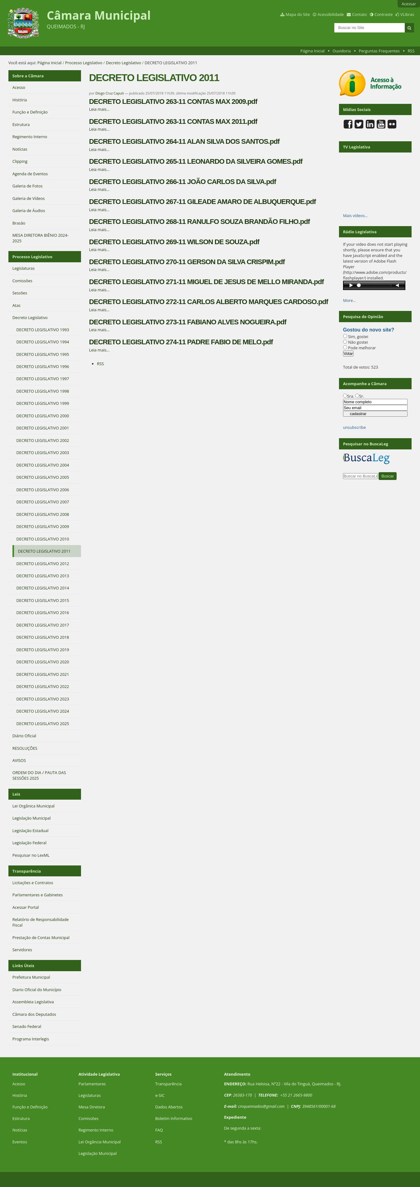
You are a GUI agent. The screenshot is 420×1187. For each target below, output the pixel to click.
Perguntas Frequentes (379, 51)
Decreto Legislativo (123, 62)
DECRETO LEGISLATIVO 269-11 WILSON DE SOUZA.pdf (174, 242)
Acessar (409, 4)
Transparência (26, 871)
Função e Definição (30, 1107)
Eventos (19, 1142)
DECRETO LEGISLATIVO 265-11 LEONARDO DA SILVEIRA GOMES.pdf (196, 161)
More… (349, 300)
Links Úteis (23, 965)
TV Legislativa (356, 147)
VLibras (407, 14)
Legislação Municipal (98, 1153)
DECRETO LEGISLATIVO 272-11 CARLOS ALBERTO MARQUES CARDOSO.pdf (208, 302)
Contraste (384, 14)
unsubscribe (354, 427)
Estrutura (21, 1118)
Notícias (19, 1130)
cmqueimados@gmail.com (261, 1106)
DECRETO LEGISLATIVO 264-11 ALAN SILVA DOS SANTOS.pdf (184, 141)
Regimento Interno (96, 1130)
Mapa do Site (298, 14)
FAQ (159, 1130)
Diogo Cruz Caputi (109, 93)
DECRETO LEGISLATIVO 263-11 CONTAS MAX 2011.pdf (173, 121)
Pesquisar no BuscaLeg (365, 444)
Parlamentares (92, 1084)
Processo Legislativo (84, 62)
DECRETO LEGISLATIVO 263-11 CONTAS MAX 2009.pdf (173, 101)
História (19, 1095)
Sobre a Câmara (28, 76)
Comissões (88, 1118)
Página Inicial (312, 51)
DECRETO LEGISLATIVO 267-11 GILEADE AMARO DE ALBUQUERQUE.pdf (202, 202)
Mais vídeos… (355, 215)
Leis (16, 794)
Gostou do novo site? (368, 329)
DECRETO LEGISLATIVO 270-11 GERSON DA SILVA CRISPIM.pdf (187, 262)
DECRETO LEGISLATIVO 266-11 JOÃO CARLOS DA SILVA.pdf (182, 182)
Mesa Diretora (92, 1107)
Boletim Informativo (173, 1118)
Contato (359, 14)
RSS (411, 51)
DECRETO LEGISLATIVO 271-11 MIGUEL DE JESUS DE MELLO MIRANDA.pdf (206, 282)
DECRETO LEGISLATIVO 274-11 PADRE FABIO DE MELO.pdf (181, 342)
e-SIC (160, 1095)
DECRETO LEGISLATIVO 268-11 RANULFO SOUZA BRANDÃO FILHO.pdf (199, 221)
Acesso (18, 1084)
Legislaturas (90, 1095)
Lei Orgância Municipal (100, 1142)
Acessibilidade (330, 14)
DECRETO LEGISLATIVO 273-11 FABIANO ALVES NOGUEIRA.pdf (187, 322)
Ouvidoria (341, 51)
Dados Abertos (169, 1107)
